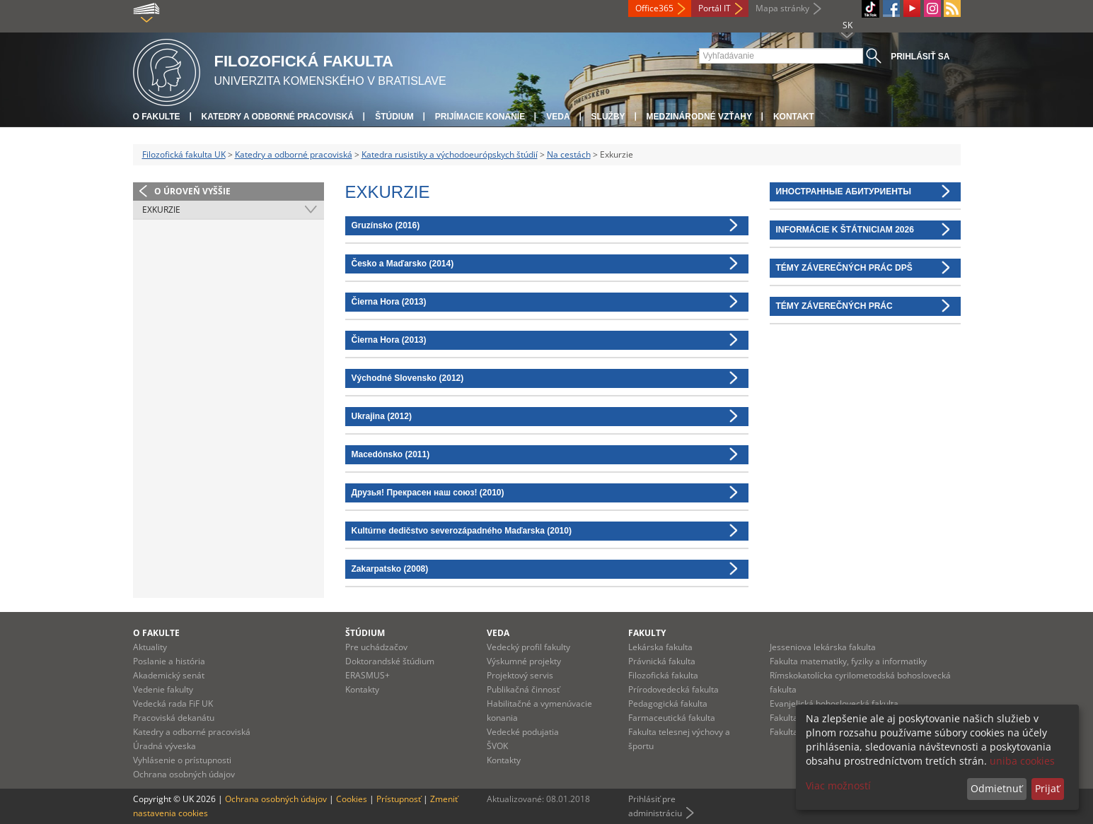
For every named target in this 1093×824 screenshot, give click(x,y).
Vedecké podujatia (523, 732)
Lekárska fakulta (660, 647)
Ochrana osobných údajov (184, 774)
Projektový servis (520, 675)
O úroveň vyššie (192, 191)
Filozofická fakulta (663, 675)
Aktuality (150, 647)
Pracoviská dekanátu (173, 718)
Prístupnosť (398, 799)
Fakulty (647, 633)
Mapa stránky (782, 8)
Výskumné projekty (524, 661)
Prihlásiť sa (920, 56)
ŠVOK (497, 746)
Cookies (351, 799)
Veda (557, 117)
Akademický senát (168, 675)
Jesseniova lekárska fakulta (823, 647)
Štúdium (394, 117)
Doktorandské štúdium (389, 661)
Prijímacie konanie (480, 117)
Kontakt (793, 117)
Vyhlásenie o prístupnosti (182, 760)
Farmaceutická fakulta (671, 718)
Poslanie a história (169, 661)
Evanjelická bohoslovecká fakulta (834, 704)
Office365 (654, 8)
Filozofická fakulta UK (184, 154)
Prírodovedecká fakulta (673, 689)
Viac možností (838, 785)
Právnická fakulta (661, 661)
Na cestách (569, 154)
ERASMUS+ (367, 675)
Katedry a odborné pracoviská (278, 117)
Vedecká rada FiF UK (173, 704)
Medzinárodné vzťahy (699, 117)
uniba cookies (1022, 760)
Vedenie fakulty (163, 689)
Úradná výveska (164, 746)
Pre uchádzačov (376, 647)
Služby (608, 117)
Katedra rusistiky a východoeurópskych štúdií (450, 154)
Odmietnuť (996, 788)
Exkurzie (161, 210)
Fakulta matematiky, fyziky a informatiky (848, 661)
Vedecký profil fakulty (528, 647)
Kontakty (362, 689)
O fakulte (156, 117)
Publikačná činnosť (523, 689)
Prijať (1047, 788)
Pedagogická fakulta (667, 704)
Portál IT (714, 8)
